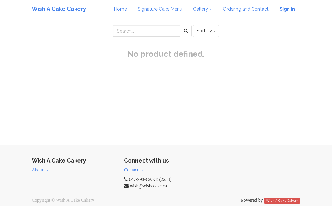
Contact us (133, 169)
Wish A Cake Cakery (59, 8)
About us (40, 169)
